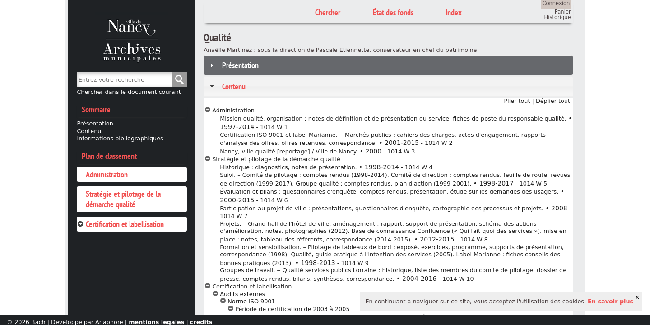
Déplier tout (553, 101)
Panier (563, 12)
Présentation (95, 123)
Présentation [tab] (233, 65)
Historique (557, 17)
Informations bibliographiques (120, 138)
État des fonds (393, 12)
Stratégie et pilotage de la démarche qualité (123, 199)
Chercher (179, 79)
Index (454, 12)
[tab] (131, 174)
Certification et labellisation (125, 224)
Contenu (89, 131)
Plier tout (517, 101)
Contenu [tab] (226, 86)
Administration (107, 174)
